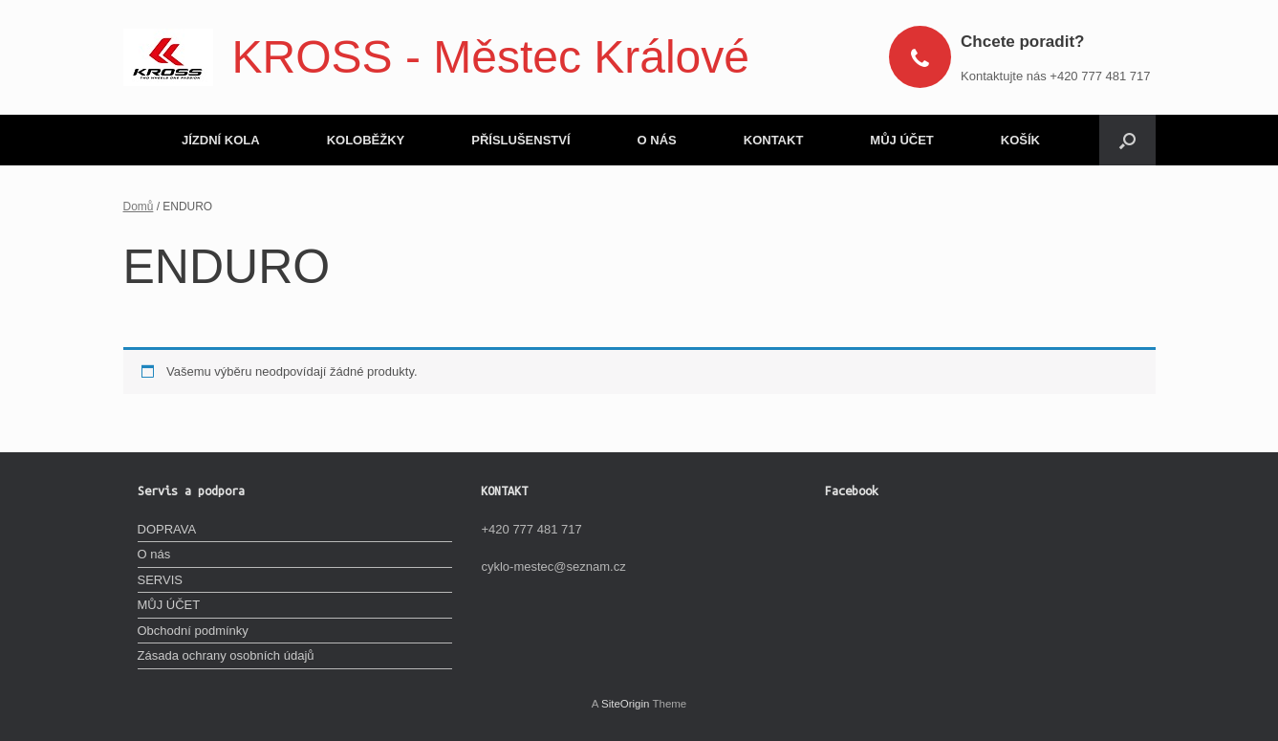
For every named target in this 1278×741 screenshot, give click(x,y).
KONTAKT (774, 140)
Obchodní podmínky (193, 630)
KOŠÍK (1020, 140)
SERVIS (160, 580)
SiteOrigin (625, 703)
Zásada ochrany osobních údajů (226, 655)
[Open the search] (1127, 140)
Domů (138, 206)
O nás (154, 554)
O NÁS (657, 140)
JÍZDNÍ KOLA (221, 140)
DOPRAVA (167, 529)
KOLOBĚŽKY (366, 140)
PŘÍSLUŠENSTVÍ (520, 140)
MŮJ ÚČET (901, 140)
